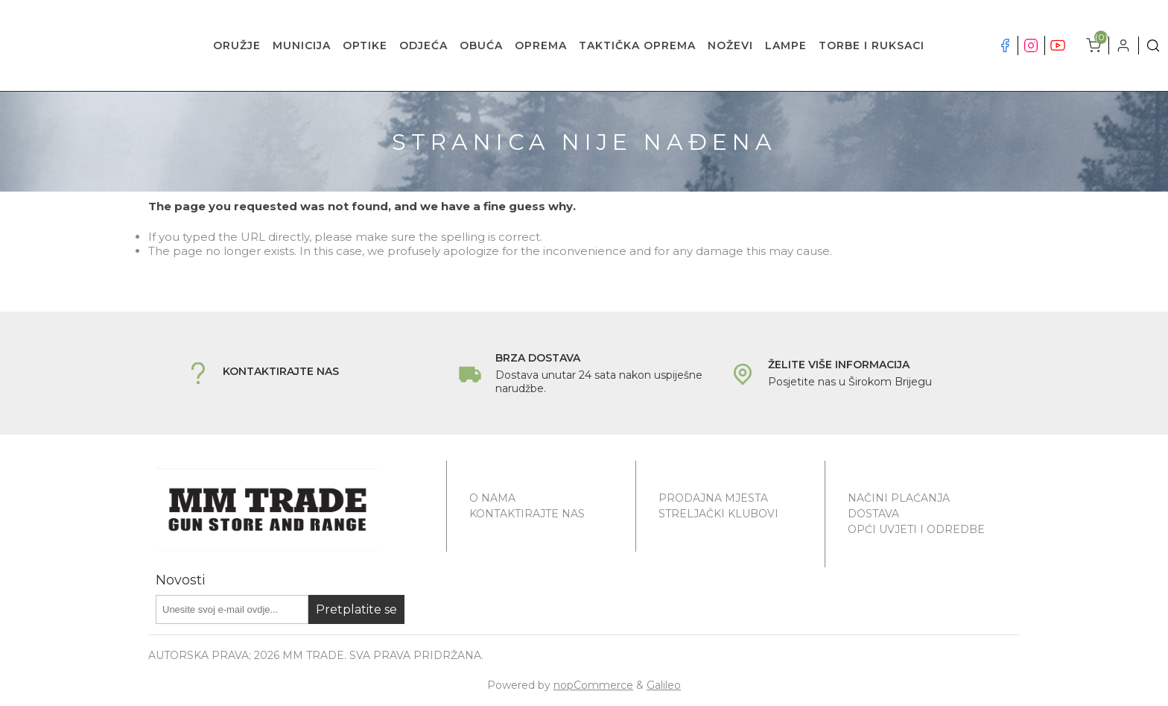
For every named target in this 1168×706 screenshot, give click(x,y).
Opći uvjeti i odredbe (916, 529)
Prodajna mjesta (713, 498)
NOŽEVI (730, 45)
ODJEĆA (423, 45)
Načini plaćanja (899, 498)
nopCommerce (593, 685)
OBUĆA (481, 45)
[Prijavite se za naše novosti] (232, 609)
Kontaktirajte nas (527, 513)
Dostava (873, 513)
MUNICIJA (302, 45)
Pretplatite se (356, 609)
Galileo (664, 685)
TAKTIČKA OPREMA (637, 45)
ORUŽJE (237, 45)
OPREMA (541, 45)
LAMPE (786, 45)
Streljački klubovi (718, 513)
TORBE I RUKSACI (871, 45)
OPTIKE (365, 45)
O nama (492, 498)
